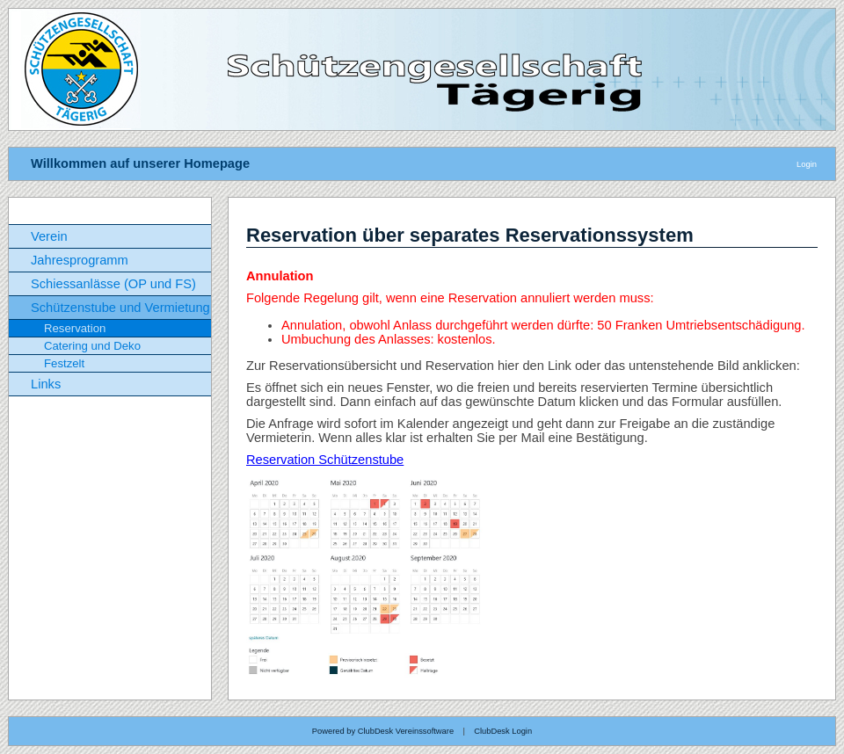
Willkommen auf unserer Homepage (140, 163)
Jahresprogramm (79, 260)
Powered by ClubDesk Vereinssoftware (383, 731)
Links (46, 384)
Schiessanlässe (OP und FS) (113, 284)
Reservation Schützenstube (325, 460)
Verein (49, 236)
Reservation (75, 328)
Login (807, 164)
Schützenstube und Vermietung (120, 308)
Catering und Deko (92, 345)
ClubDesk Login (503, 731)
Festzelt (64, 363)
